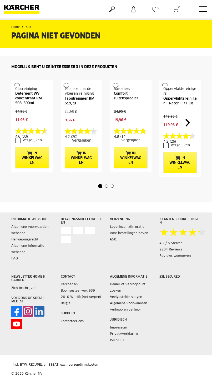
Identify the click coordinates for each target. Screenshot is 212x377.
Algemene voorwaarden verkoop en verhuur (128, 306)
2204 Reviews (170, 249)
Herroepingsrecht (24, 239)
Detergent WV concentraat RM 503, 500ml (28, 98)
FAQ (14, 258)
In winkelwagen (32, 158)
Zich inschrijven (23, 288)
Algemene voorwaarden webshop (29, 230)
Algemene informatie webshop (27, 249)
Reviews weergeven (175, 256)
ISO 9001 (117, 340)
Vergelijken (32, 140)
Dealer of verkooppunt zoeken (127, 287)
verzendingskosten (83, 364)
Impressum (118, 327)
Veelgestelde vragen (126, 297)
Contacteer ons (72, 321)
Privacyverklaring (124, 334)
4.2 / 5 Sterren (170, 243)
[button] (100, 186)
